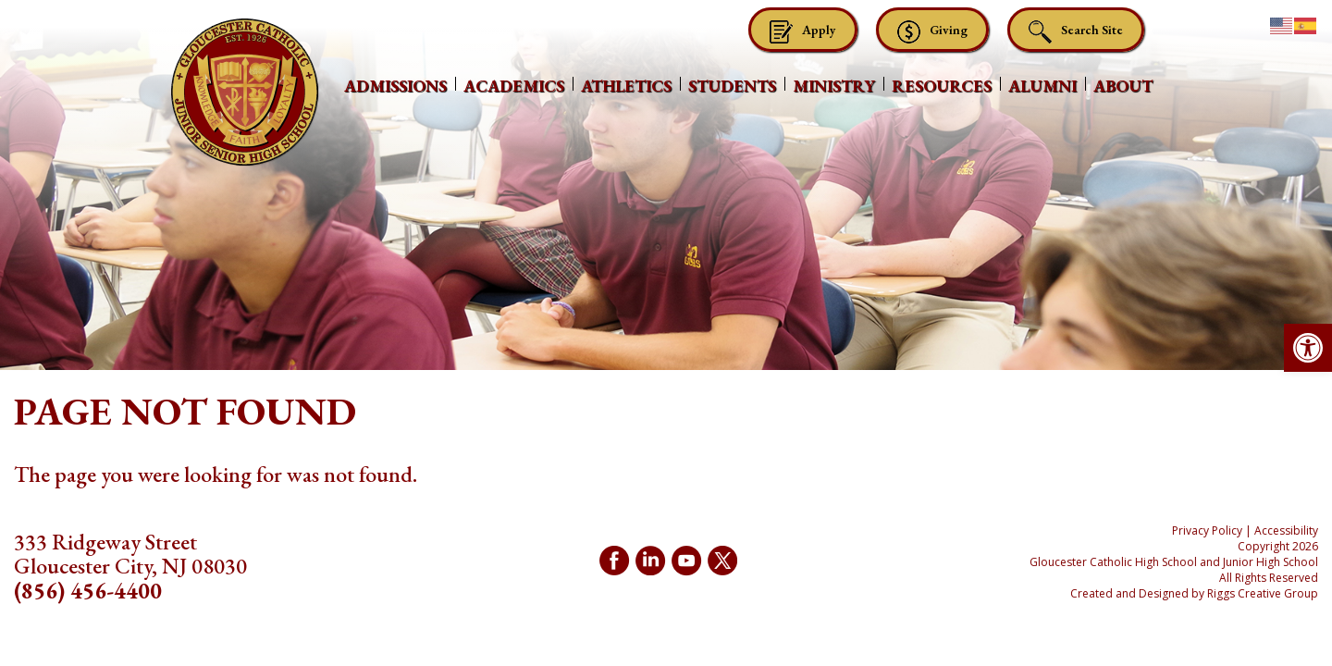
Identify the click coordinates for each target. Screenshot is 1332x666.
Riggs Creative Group (1262, 593)
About (1123, 85)
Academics (513, 85)
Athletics (626, 85)
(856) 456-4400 (88, 590)
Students (732, 85)
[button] (1308, 348)
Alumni (1042, 85)
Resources (942, 85)
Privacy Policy (1207, 530)
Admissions (395, 85)
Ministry (834, 85)
